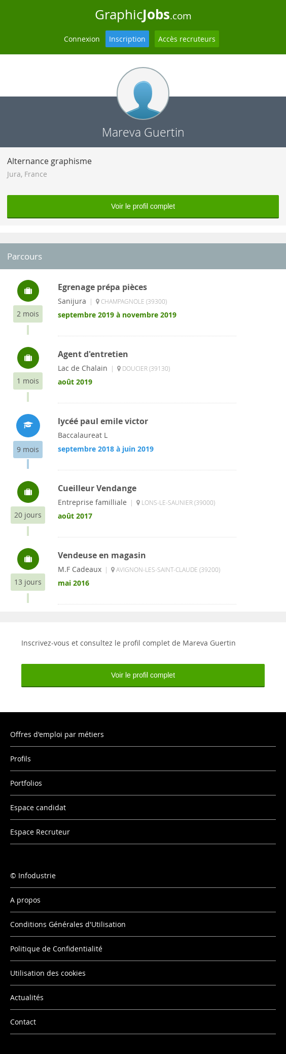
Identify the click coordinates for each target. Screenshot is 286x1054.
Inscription (127, 39)
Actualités (27, 997)
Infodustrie (37, 875)
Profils (20, 758)
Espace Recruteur (40, 832)
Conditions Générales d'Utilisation (68, 924)
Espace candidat (38, 807)
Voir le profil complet (143, 206)
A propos (25, 900)
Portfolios (26, 783)
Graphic (143, 14)
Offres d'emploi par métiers (57, 734)
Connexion (82, 39)
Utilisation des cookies (48, 973)
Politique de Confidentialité (56, 948)
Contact (23, 1022)
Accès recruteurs (187, 39)
